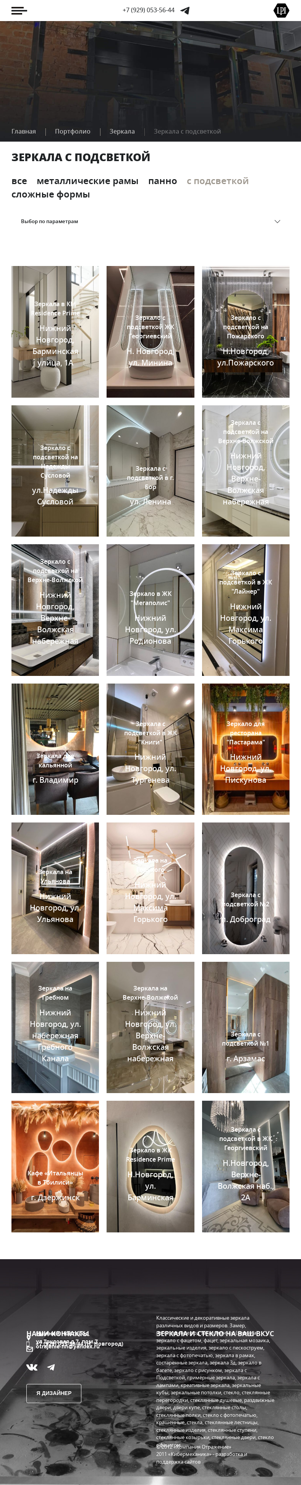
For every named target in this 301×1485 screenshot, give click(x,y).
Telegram (184, 11)
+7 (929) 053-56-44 (149, 10)
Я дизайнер (54, 1393)
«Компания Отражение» (202, 1447)
